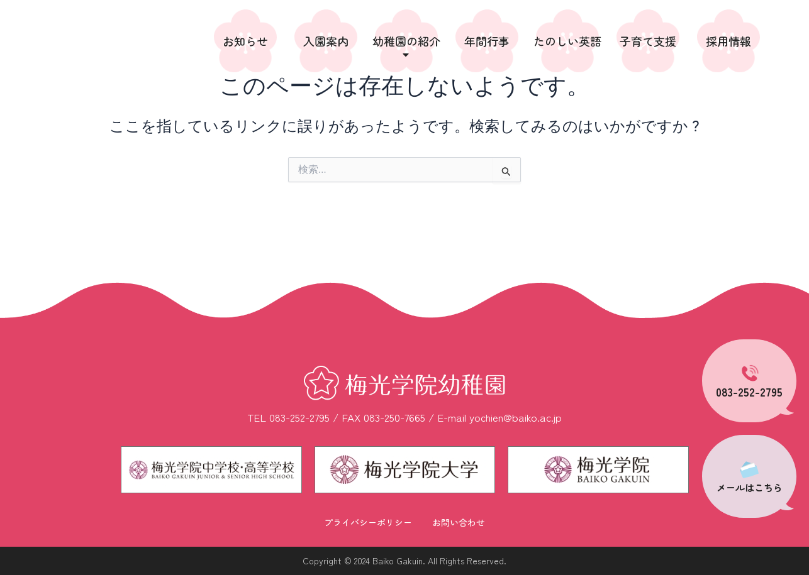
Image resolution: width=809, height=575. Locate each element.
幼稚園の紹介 (406, 47)
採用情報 (728, 41)
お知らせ (245, 41)
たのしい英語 (567, 41)
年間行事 (487, 41)
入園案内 (326, 41)
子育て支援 (648, 41)
